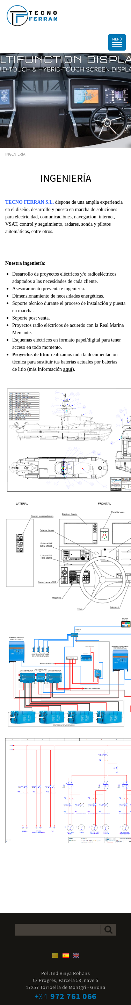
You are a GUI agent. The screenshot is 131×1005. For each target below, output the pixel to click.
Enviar (108, 929)
